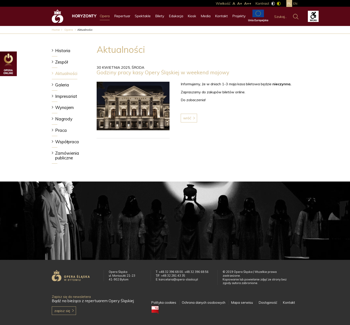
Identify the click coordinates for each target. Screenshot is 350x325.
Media (206, 16)
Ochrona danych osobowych (203, 302)
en (295, 4)
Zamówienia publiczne (67, 155)
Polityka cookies (163, 302)
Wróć (187, 118)
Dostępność (268, 302)
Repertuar (122, 16)
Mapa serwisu (242, 302)
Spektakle (143, 16)
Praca (61, 130)
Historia (62, 50)
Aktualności (66, 73)
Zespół (61, 62)
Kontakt (221, 16)
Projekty (239, 16)
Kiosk (192, 16)
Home (56, 29)
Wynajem (64, 107)
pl (289, 4)
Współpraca (67, 141)
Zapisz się (62, 310)
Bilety (159, 16)
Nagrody (63, 119)
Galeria (62, 85)
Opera (105, 16)
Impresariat (66, 96)
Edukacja (176, 16)
